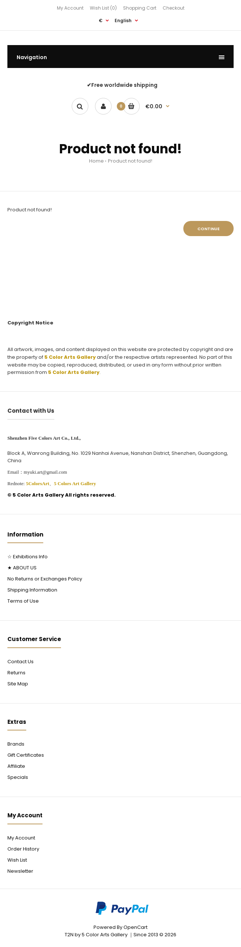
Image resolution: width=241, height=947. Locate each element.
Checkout (173, 8)
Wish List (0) (103, 8)
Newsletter (20, 871)
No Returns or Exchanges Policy (44, 578)
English (123, 20)
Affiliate (16, 766)
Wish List (17, 859)
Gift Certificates (25, 755)
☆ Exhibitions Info (27, 556)
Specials (17, 777)
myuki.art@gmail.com (45, 472)
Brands (15, 743)
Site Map (17, 683)
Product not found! (130, 160)
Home (96, 160)
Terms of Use (23, 600)
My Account (70, 8)
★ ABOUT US (22, 567)
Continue (208, 229)
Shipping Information (32, 589)
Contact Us (20, 661)
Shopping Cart (139, 8)
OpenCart (135, 927)
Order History (23, 848)
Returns (16, 672)
